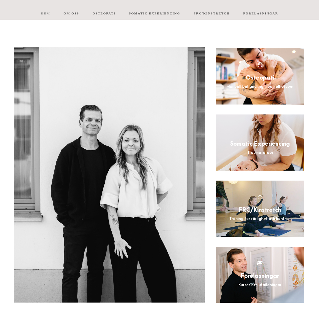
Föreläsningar (260, 13)
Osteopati (103, 13)
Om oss (71, 13)
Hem (45, 13)
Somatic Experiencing (154, 13)
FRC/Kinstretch (212, 13)
